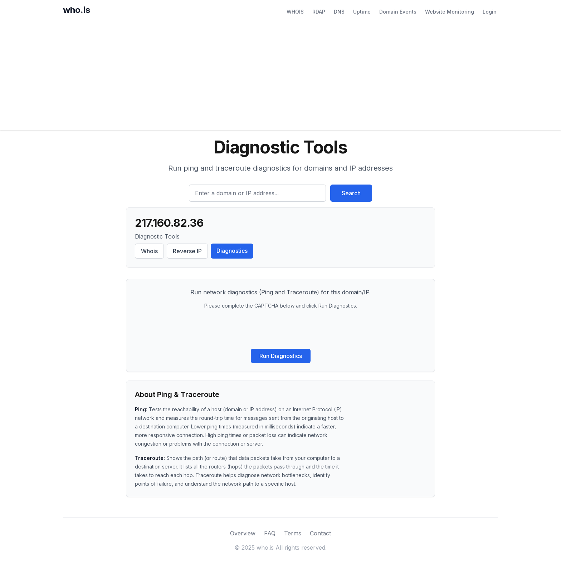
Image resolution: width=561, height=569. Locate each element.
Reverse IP (187, 251)
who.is (76, 10)
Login (490, 12)
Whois (149, 251)
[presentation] (280, 329)
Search (351, 193)
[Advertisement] (280, 76)
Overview (242, 533)
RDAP (318, 12)
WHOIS (295, 12)
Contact (320, 533)
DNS (339, 12)
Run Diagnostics (280, 355)
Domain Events (397, 12)
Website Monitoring (449, 12)
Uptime (362, 12)
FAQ (269, 533)
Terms (292, 533)
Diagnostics (232, 250)
